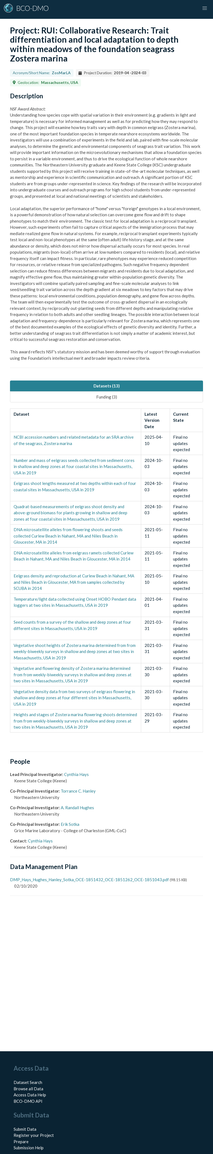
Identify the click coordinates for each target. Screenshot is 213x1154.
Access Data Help (30, 1094)
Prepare (21, 1141)
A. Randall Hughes (77, 807)
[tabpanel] (106, 570)
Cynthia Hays (76, 774)
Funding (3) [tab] (106, 396)
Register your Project (34, 1135)
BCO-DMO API (28, 1101)
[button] (204, 8)
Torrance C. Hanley (78, 790)
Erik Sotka (70, 824)
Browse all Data (28, 1088)
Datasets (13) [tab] (106, 385)
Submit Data (25, 1129)
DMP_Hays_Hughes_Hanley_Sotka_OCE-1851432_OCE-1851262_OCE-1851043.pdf (89, 879)
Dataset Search (28, 1082)
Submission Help (29, 1147)
